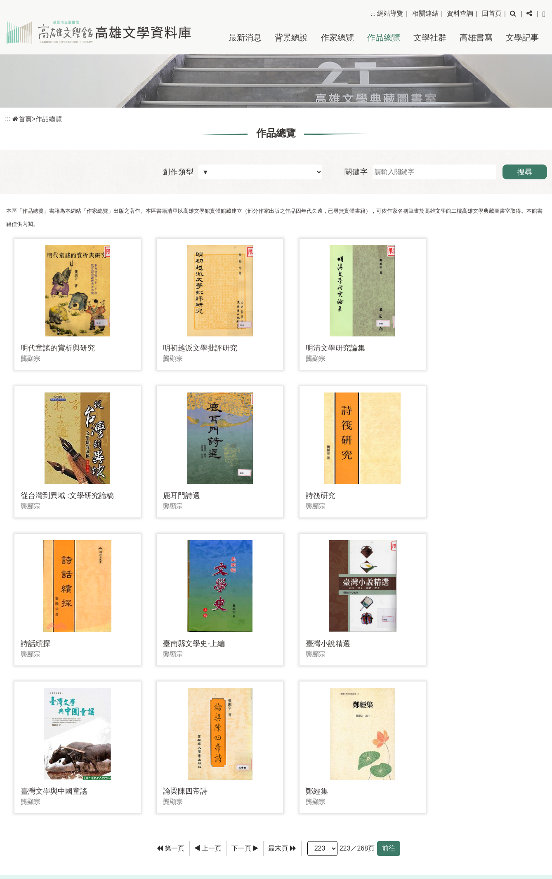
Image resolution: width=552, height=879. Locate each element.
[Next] (245, 682)
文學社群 (429, 37)
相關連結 (425, 13)
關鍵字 (356, 172)
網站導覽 (390, 13)
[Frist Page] (171, 682)
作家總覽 (337, 37)
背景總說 (291, 37)
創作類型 (178, 172)
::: (373, 14)
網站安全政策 (525, 844)
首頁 (22, 118)
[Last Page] (282, 682)
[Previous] (207, 682)
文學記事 (522, 37)
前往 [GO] (388, 682)
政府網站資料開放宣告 (511, 856)
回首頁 (492, 13)
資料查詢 (460, 13)
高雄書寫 (476, 37)
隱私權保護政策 (521, 832)
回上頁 (522, 731)
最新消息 (245, 37)
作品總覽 (383, 37)
